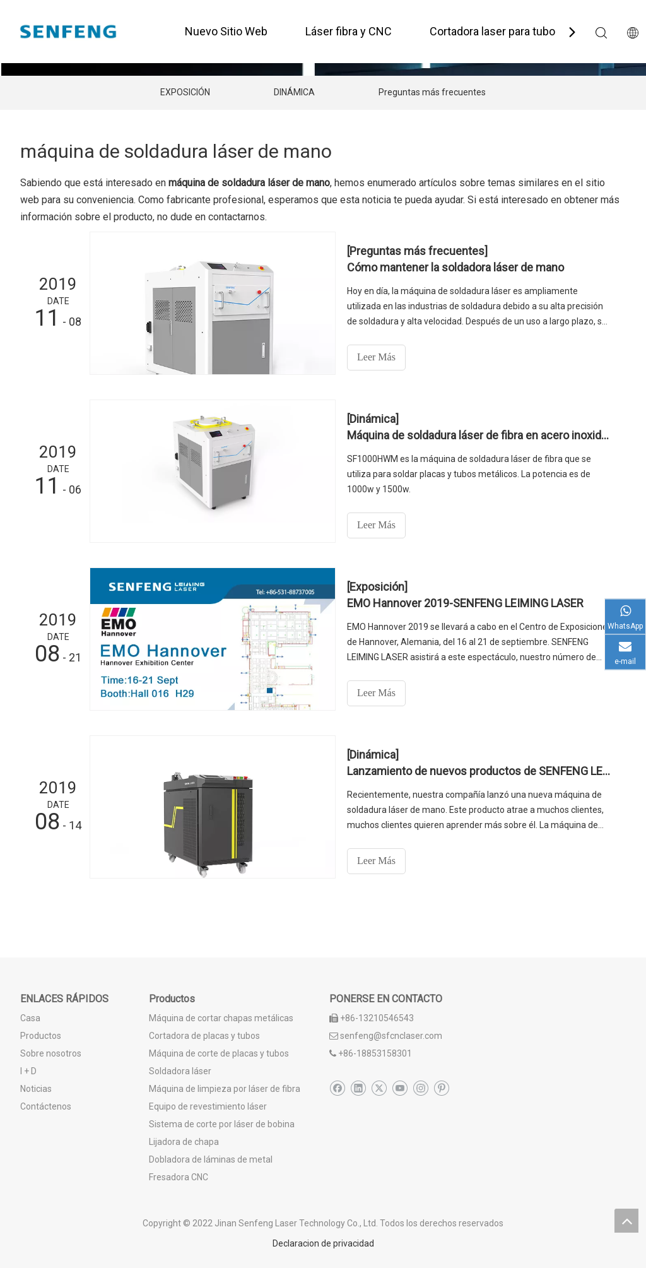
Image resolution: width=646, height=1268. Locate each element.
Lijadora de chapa (184, 1142)
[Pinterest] (441, 1088)
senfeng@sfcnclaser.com (391, 1036)
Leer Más (376, 357)
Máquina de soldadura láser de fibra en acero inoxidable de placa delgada (479, 435)
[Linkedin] (358, 1088)
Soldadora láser (180, 1071)
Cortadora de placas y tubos (204, 1036)
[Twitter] (379, 1088)
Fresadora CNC (178, 1177)
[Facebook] (337, 1088)
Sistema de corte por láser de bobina (222, 1124)
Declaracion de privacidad (323, 1243)
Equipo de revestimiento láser (208, 1106)
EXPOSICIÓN (185, 92)
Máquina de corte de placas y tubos (219, 1053)
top (626, 1221)
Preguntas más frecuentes (432, 92)
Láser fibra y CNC (348, 31)
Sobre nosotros (50, 1053)
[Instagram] (420, 1088)
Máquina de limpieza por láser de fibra (224, 1089)
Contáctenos (45, 1106)
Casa (30, 1018)
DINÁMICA (294, 92)
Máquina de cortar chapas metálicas (221, 1018)
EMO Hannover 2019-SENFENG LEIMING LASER (465, 603)
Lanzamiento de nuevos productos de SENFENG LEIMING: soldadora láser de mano (479, 771)
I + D (28, 1071)
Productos (40, 1036)
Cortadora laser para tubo (492, 31)
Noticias (36, 1089)
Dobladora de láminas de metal (211, 1159)
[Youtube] (400, 1088)
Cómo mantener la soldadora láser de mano (455, 267)
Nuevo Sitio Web (226, 31)
